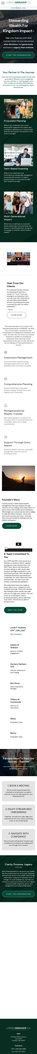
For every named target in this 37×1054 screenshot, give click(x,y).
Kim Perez (15, 683)
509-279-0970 (21, 1049)
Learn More (16, 315)
